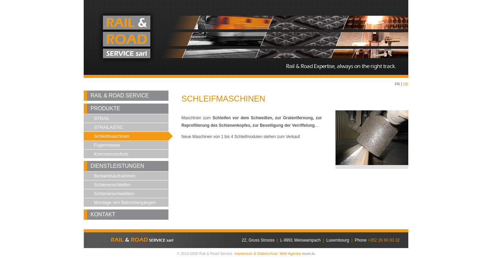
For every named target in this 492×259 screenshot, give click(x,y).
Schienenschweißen (114, 193)
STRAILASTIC (108, 127)
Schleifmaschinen (111, 136)
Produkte (105, 108)
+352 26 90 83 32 (384, 240)
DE (405, 84)
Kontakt (103, 214)
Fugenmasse (107, 145)
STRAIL (102, 118)
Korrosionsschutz (111, 153)
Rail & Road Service (120, 95)
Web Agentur (290, 253)
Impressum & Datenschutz (256, 253)
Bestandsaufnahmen (114, 175)
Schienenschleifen (112, 184)
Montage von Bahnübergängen (125, 202)
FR (397, 84)
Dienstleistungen (117, 166)
